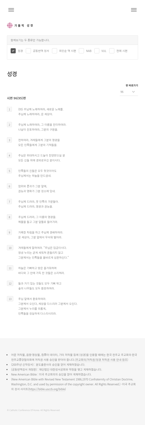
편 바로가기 (132, 85)
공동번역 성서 (41, 51)
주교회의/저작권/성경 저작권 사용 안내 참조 (101, 359)
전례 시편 (121, 51)
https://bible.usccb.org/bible (47, 389)
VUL (103, 51)
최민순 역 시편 (67, 51)
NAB (88, 51)
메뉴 (133, 10)
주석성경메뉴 (11, 10)
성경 (20, 51)
